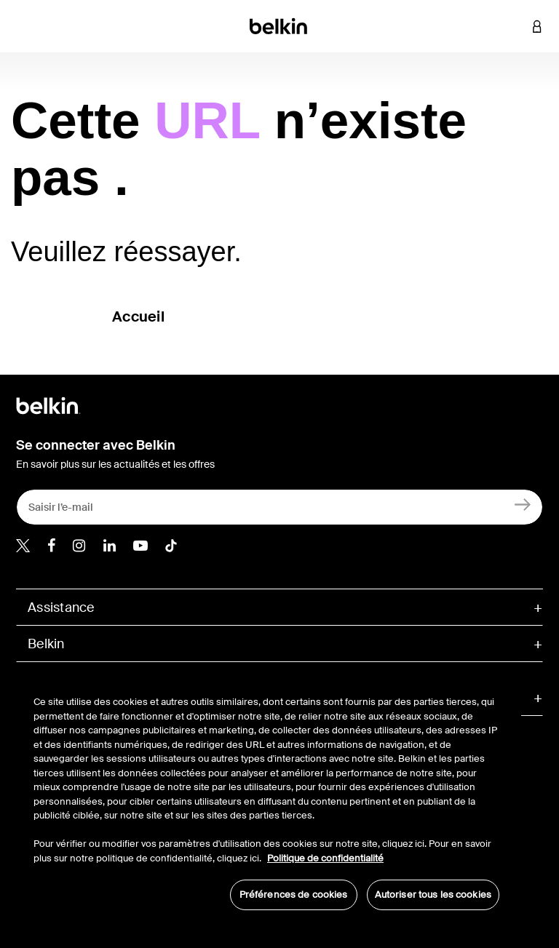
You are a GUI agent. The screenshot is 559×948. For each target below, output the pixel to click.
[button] (515, 26)
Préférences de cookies (293, 894)
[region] (266, 795)
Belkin (46, 644)
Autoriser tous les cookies (433, 894)
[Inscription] (523, 504)
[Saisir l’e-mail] (279, 507)
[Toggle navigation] (22, 26)
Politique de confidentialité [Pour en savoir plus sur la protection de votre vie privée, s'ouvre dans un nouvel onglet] (325, 858)
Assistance (61, 607)
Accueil (138, 316)
